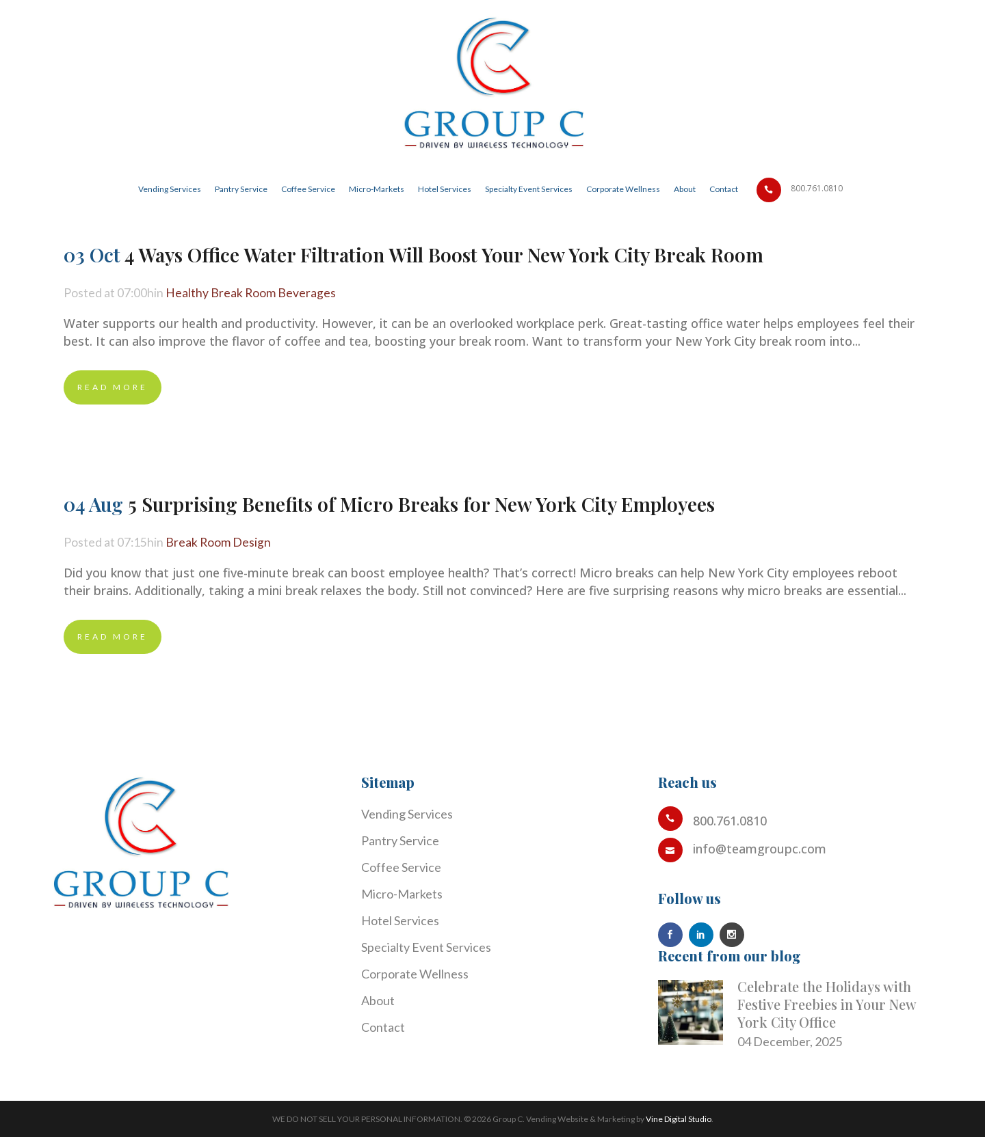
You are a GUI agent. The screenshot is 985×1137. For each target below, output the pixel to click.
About (378, 1000)
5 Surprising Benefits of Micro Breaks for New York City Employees (421, 504)
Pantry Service (400, 840)
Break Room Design (219, 542)
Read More (112, 387)
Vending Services (407, 813)
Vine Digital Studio (678, 1119)
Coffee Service (401, 867)
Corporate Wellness (415, 973)
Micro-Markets (402, 893)
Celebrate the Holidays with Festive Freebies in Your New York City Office (826, 1004)
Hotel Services (400, 920)
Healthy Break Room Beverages (251, 293)
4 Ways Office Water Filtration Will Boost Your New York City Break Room (443, 254)
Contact (383, 1027)
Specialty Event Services (426, 947)
